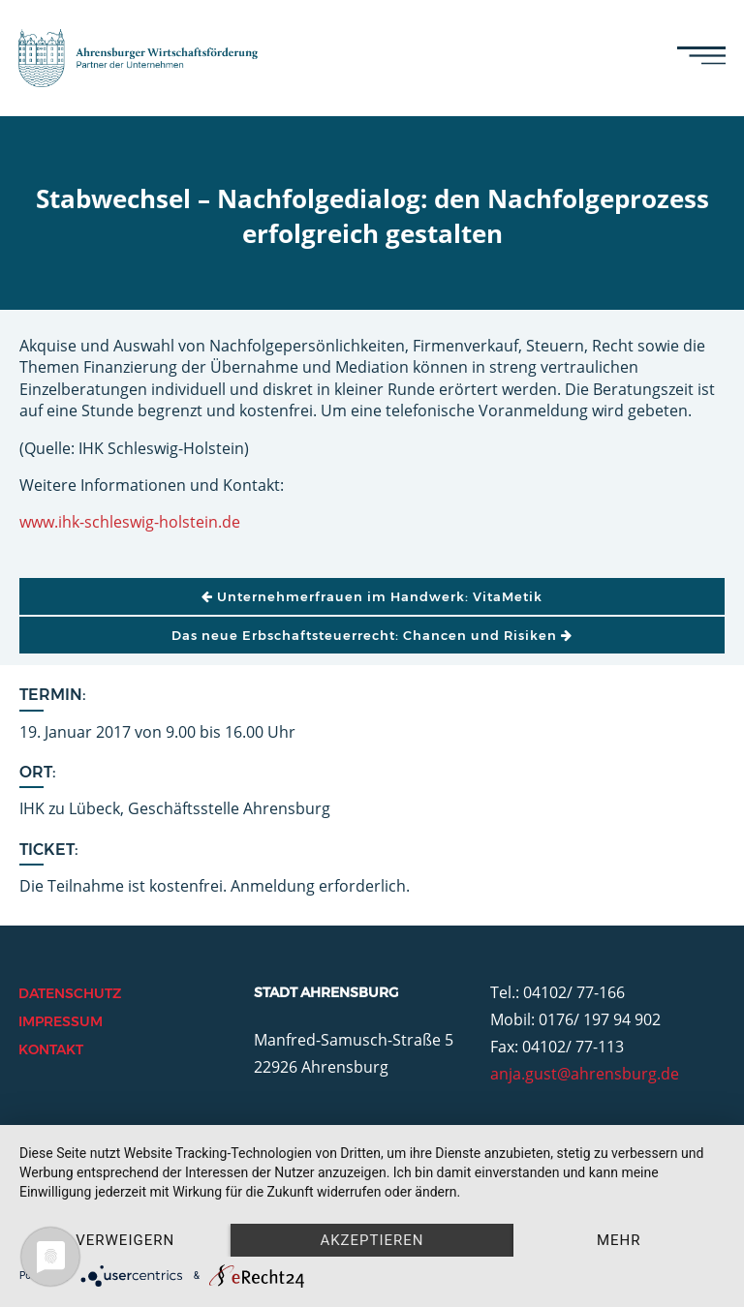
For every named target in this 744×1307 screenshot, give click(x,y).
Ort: (37, 772)
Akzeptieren (371, 1240)
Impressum (60, 1021)
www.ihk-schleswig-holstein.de (129, 521)
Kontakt (50, 1049)
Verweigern (125, 1240)
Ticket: (48, 849)
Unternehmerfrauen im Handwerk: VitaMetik (372, 596)
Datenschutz (69, 993)
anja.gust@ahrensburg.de (584, 1073)
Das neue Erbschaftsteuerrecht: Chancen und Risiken (372, 635)
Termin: (52, 694)
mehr (619, 1240)
